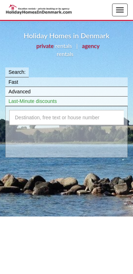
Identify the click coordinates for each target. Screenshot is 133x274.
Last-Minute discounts (33, 101)
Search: (17, 72)
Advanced (20, 91)
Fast (13, 82)
